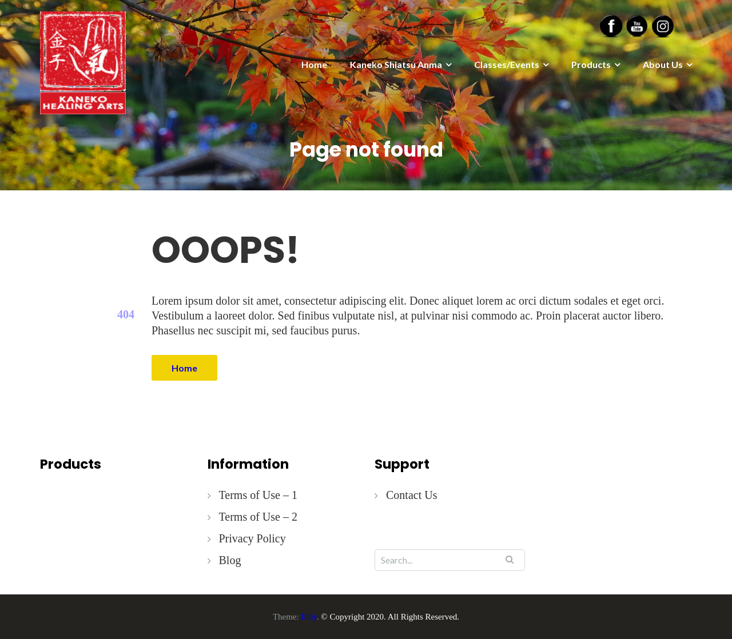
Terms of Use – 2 (258, 516)
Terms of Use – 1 (258, 495)
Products (591, 64)
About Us (663, 64)
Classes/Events (506, 64)
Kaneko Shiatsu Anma (396, 64)
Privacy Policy (252, 538)
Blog (230, 560)
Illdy (308, 616)
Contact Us (411, 495)
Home (314, 64)
